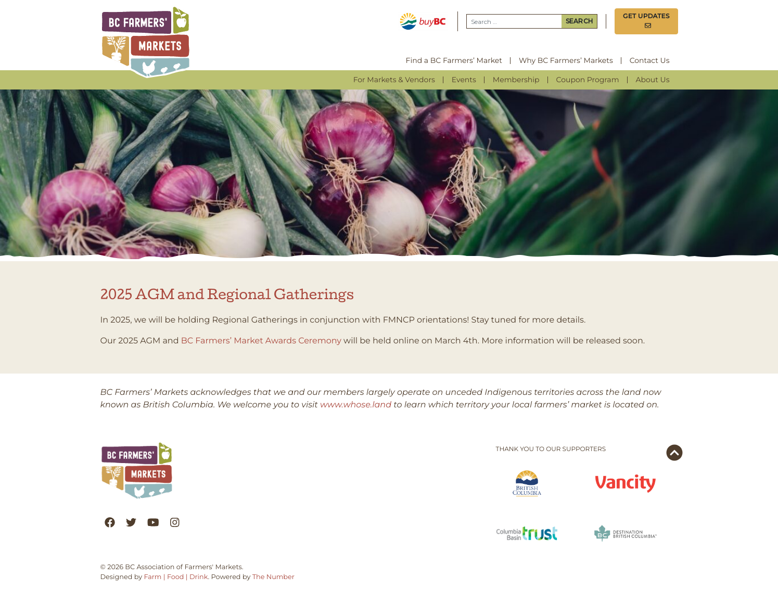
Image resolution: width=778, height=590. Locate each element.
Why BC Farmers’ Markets (566, 60)
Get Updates (646, 21)
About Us (653, 79)
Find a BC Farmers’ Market (454, 60)
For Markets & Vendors (394, 79)
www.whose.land (355, 405)
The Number (273, 577)
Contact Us (650, 60)
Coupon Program (587, 79)
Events (464, 79)
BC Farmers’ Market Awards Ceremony (261, 341)
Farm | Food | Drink (176, 577)
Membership (516, 79)
